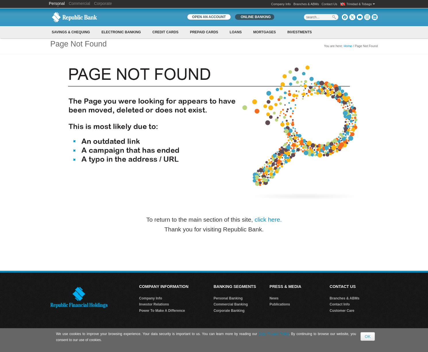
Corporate (103, 3)
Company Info (281, 4)
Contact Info (340, 304)
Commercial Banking (230, 304)
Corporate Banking (228, 311)
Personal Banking (227, 298)
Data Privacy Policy (274, 334)
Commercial (79, 3)
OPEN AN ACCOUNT (209, 17)
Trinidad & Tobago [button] (360, 4)
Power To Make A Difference (162, 311)
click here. (268, 219)
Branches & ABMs (306, 4)
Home (348, 46)
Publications (279, 304)
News (273, 298)
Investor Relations (154, 304)
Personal (57, 3)
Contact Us (329, 4)
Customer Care (342, 311)
